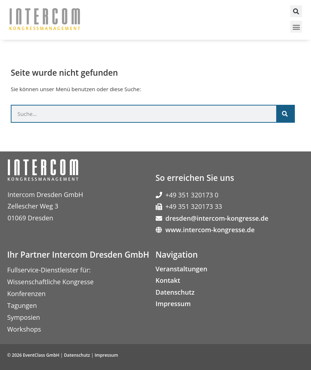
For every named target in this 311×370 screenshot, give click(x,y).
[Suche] (285, 114)
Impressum (173, 303)
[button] (296, 11)
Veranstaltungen (181, 268)
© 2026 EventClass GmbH (33, 355)
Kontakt (168, 280)
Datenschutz (175, 292)
